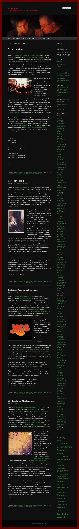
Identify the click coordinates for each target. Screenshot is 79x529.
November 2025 (60, 125)
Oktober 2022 (60, 185)
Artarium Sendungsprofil (63, 72)
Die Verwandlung (16, 49)
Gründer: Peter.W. (26, 38)
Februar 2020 (60, 238)
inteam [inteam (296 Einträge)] (60, 465)
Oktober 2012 (60, 382)
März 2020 (59, 236)
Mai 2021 (59, 213)
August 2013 (60, 365)
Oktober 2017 (60, 283)
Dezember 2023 (60, 162)
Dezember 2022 (60, 182)
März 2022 (59, 197)
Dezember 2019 (60, 241)
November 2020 (60, 223)
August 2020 (60, 228)
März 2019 (59, 256)
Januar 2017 (60, 298)
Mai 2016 (59, 311)
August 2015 (60, 326)
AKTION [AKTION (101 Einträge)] (64, 444)
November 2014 (60, 341)
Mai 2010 (59, 429)
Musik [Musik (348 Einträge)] (60, 481)
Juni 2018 (59, 270)
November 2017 (60, 282)
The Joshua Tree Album (62, 92)
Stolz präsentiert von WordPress (39, 523)
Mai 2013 (59, 370)
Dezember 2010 (60, 418)
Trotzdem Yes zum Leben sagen (23, 290)
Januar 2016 (60, 318)
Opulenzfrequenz (16, 181)
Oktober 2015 (60, 323)
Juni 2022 (59, 192)
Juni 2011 (59, 408)
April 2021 (59, 215)
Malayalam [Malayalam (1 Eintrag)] (66, 474)
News (21, 172)
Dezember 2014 (60, 339)
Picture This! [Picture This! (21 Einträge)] (61, 492)
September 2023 (61, 167)
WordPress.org (60, 66)
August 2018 (60, 267)
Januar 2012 (60, 396)
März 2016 (59, 314)
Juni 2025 (59, 133)
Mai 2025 (59, 134)
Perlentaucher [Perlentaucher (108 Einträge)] (63, 487)
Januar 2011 (60, 416)
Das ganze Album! (12, 506)
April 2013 (59, 372)
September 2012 (61, 383)
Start (9, 38)
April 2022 (59, 195)
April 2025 (59, 136)
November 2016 (60, 301)
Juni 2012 (59, 388)
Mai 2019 (59, 252)
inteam (23, 173)
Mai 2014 (59, 350)
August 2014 (60, 346)
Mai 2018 (59, 272)
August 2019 (60, 247)
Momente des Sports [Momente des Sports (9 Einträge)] (63, 478)
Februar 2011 (60, 414)
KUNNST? (27, 173)
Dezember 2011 (60, 398)
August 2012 (60, 385)
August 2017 (60, 287)
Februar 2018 (60, 277)
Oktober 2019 (60, 244)
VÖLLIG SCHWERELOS (62, 87)
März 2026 (59, 118)
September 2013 (61, 364)
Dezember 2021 (60, 202)
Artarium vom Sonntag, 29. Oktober (24, 55)
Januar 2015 (60, 337)
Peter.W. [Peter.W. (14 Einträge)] (59, 490)
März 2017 (59, 295)
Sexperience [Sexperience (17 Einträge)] (61, 501)
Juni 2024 (59, 153)
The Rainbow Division (62, 89)
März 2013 (59, 373)
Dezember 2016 (60, 300)
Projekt (35, 172)
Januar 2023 (60, 180)
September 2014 (61, 344)
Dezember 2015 (60, 319)
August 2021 (60, 208)
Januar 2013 (60, 377)
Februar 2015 (60, 336)
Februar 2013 (60, 375)
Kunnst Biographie (36, 38)
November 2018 (60, 262)
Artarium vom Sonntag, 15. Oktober (24, 296)
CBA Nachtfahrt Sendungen (63, 75)
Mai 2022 (59, 193)
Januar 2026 (60, 121)
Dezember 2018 (60, 260)
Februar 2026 (60, 120)
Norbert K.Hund (46, 38)
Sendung (40, 172)
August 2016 (60, 306)
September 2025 (61, 128)
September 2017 (61, 285)
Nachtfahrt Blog (61, 78)
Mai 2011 (59, 409)
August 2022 (60, 189)
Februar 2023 (60, 179)
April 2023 (59, 175)
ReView (23, 393)
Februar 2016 (60, 316)
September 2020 (61, 226)
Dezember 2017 (60, 280)
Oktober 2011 (60, 401)
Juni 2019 (59, 251)
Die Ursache (18, 173)
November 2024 (60, 144)
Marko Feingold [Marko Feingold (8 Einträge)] (61, 476)
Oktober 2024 (60, 146)
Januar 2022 (60, 200)
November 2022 (60, 184)
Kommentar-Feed (61, 64)
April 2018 (59, 274)
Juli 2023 (59, 170)
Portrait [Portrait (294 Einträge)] (61, 495)
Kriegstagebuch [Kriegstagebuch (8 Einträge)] (61, 468)
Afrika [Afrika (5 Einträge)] (58, 444)
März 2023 (59, 177)
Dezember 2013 (60, 359)
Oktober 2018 (60, 264)
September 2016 (61, 305)
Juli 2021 (59, 210)
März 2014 (59, 354)
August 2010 (60, 424)
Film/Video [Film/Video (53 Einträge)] (61, 462)
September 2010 (61, 422)
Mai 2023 (59, 174)
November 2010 (60, 419)
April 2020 (59, 234)
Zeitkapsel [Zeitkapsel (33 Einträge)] (61, 517)
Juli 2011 (59, 406)
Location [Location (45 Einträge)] (60, 474)
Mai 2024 (59, 154)
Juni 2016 (59, 310)
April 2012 (59, 391)
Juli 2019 (59, 249)
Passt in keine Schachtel (28, 172)
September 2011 (61, 403)
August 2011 (60, 404)
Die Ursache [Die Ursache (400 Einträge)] (63, 459)
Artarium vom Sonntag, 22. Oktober (24, 187)
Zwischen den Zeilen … (62, 90)
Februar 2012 (60, 395)
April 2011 (59, 411)
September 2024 (61, 148)
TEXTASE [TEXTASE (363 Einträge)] (62, 504)
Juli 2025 (59, 131)
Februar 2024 (60, 159)
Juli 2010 (59, 426)
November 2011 (60, 400)
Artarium (13, 8)
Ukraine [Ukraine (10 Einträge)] (66, 507)
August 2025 (60, 130)
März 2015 (59, 334)
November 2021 (60, 203)
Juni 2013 (59, 368)
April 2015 (59, 333)
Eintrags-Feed (60, 63)
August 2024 (60, 149)
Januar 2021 (60, 220)
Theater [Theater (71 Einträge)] (60, 508)
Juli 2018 (59, 269)
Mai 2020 (59, 233)
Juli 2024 (59, 151)
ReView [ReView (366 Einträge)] (61, 498)
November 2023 (60, 164)
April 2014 (59, 352)
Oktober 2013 (60, 362)
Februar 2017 (60, 296)
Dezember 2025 (60, 123)
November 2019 (60, 243)
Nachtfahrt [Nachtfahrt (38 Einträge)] (61, 484)
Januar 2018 (60, 278)
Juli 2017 (59, 288)
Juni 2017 (59, 290)
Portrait (35, 173)
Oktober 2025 (60, 126)
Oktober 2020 (60, 224)
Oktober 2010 (60, 421)
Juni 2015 (59, 329)
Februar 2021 (60, 218)
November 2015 (60, 321)
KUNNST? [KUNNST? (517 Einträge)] (62, 471)
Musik (31, 173)
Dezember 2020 (60, 221)
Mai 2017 (59, 292)
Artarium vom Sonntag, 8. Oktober (25, 407)
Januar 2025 (60, 141)
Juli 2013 (59, 367)
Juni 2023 (59, 172)
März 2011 (59, 413)
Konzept (18, 172)
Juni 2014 (59, 349)
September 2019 (61, 246)
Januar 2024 (60, 161)
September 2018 (61, 265)
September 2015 (61, 324)
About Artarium (16, 38)
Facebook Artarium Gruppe (63, 77)
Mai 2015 (59, 331)
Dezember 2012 (60, 378)
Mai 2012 (59, 390)
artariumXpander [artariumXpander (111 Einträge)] (64, 447)
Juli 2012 (59, 386)
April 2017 (59, 293)
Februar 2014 (60, 355)
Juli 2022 (59, 190)
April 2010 (59, 431)
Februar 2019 (60, 257)
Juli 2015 (59, 328)
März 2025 (59, 138)
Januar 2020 (60, 239)
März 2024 (59, 157)
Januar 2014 (60, 357)
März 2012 (59, 393)
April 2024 (59, 156)
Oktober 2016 (60, 303)
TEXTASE (39, 173)
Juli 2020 (59, 229)
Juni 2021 (59, 211)
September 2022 (61, 187)
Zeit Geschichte (33, 393)
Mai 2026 (59, 115)
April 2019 (59, 254)
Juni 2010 (59, 427)
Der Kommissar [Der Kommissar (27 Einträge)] (62, 456)
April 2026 (59, 116)
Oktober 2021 (60, 205)
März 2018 (59, 275)
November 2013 (60, 360)
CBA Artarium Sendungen (63, 73)
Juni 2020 (59, 231)
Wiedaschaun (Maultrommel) (21, 401)
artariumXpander (11, 173)
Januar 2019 (60, 259)
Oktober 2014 (60, 342)
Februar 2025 (60, 139)
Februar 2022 (60, 198)
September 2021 (61, 206)
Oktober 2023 (60, 166)
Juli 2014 (59, 347)
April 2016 (59, 313)
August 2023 (60, 169)
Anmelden (59, 61)
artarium (26, 52)
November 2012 (60, 380)
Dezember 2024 (60, 143)
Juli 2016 (59, 308)
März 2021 (59, 216)
